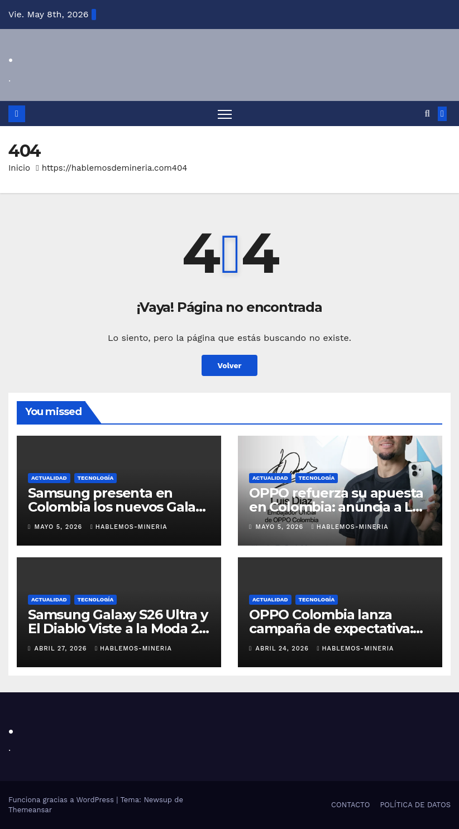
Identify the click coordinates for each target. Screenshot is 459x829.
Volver (229, 365)
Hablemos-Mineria (129, 527)
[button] (427, 113)
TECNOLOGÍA (96, 478)
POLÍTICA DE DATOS (415, 805)
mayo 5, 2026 (60, 527)
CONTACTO (350, 805)
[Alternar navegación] (224, 113)
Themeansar (30, 810)
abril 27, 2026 (62, 649)
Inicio (19, 168)
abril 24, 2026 (284, 649)
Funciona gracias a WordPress (62, 800)
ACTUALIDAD (49, 478)
